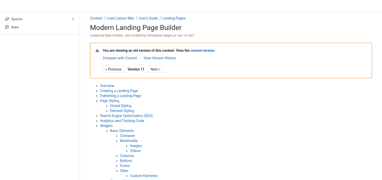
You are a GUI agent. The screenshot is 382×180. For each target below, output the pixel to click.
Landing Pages (174, 18)
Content (96, 18)
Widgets (106, 126)
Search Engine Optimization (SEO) (126, 116)
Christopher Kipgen (159, 35)
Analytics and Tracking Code (122, 121)
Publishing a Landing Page (120, 96)
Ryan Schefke (114, 35)
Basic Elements (122, 131)
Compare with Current (120, 58)
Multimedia (129, 141)
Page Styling (109, 101)
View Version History (160, 58)
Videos (135, 151)
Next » (155, 69)
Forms (125, 166)
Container (127, 136)
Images (136, 146)
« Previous (114, 69)
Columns (127, 156)
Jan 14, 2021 (185, 35)
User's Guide (148, 18)
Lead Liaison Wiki (120, 18)
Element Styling (122, 111)
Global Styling (120, 106)
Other (124, 171)
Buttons (126, 161)
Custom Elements (144, 176)
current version (202, 50)
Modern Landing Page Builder (136, 28)
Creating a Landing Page (119, 91)
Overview (107, 86)
